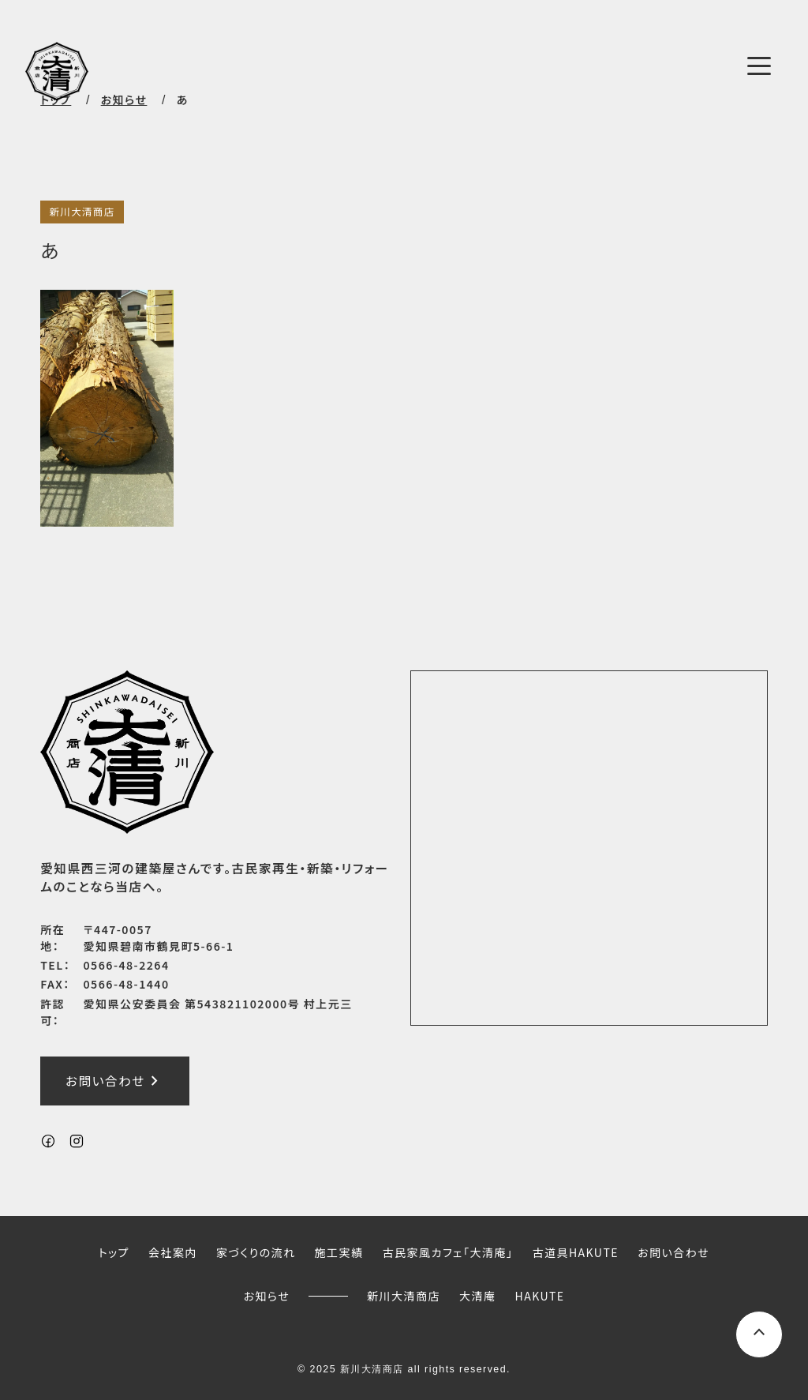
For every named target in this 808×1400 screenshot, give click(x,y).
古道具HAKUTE (575, 1253)
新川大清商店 (81, 212)
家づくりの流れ (256, 1253)
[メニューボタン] (759, 65)
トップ (114, 1253)
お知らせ (266, 1296)
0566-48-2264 (127, 965)
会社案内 (172, 1253)
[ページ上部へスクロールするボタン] (759, 1334)
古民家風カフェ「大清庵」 (448, 1253)
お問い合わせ (114, 1082)
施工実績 (339, 1253)
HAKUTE (540, 1296)
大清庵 (477, 1296)
